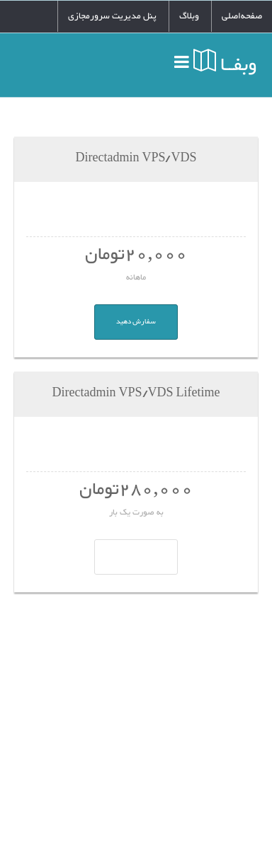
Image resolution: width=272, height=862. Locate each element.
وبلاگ (189, 16)
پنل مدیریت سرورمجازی (112, 16)
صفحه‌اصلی (242, 16)
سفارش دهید (136, 321)
